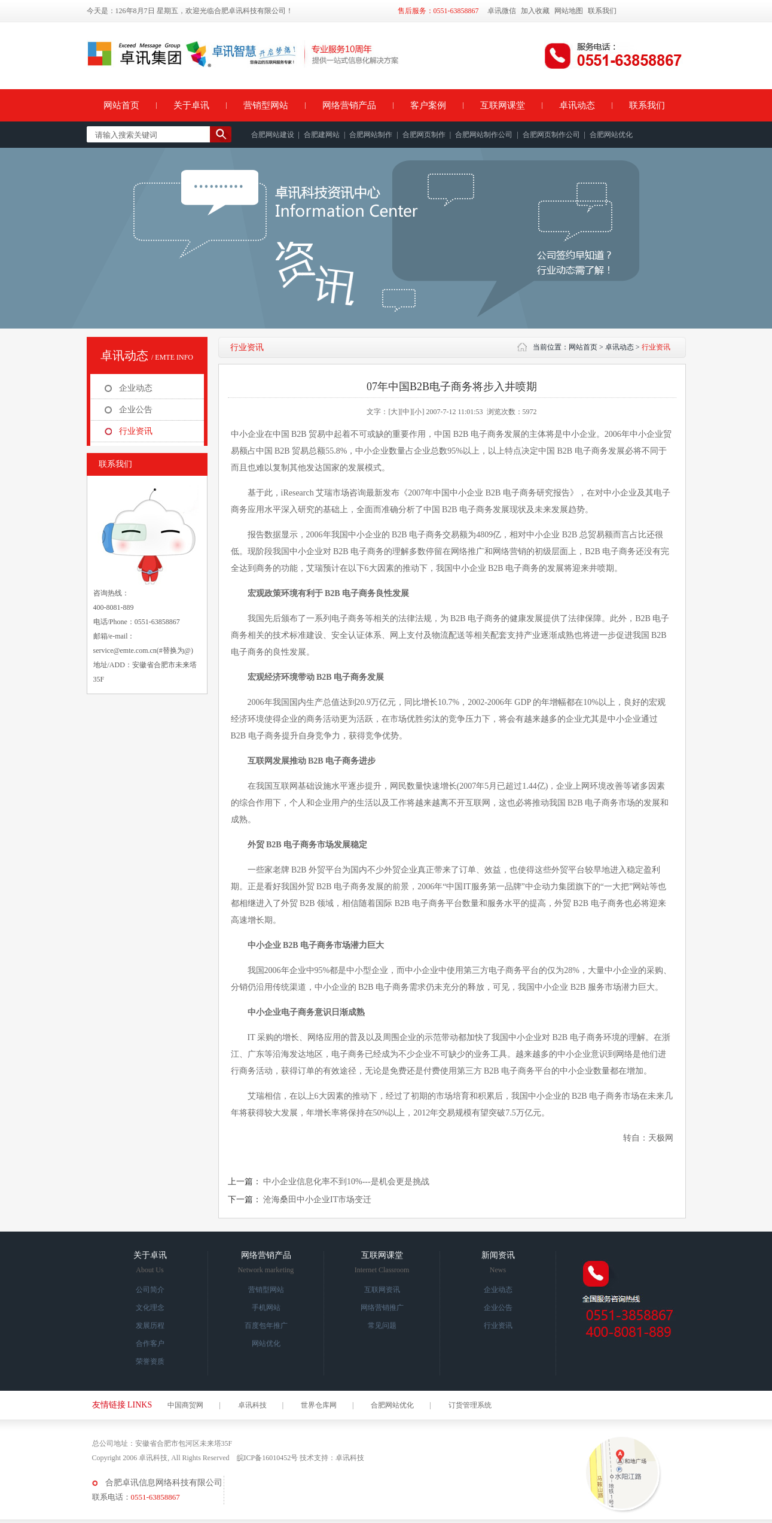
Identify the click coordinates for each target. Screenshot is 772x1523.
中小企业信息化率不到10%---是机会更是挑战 (346, 1181)
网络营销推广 (382, 1307)
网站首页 (121, 105)
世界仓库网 (319, 1405)
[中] (406, 412)
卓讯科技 (252, 1405)
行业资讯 (135, 431)
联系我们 (602, 11)
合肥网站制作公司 (483, 134)
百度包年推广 (266, 1325)
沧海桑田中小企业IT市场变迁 (317, 1199)
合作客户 (150, 1343)
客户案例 (428, 105)
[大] (394, 412)
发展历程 (150, 1325)
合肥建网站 (322, 134)
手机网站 (266, 1307)
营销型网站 (265, 105)
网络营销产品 (349, 105)
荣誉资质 (150, 1361)
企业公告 (135, 409)
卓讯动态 (577, 105)
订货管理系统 (470, 1405)
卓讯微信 (501, 11)
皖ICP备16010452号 (267, 1458)
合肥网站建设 (272, 134)
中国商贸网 (185, 1405)
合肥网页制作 (423, 134)
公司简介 (150, 1289)
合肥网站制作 (370, 134)
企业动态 (135, 388)
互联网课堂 (502, 105)
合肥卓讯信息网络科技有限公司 (163, 1482)
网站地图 (568, 11)
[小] (418, 412)
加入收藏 (535, 11)
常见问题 (382, 1325)
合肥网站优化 (611, 134)
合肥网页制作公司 (551, 134)
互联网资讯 (382, 1289)
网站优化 (266, 1343)
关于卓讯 (191, 105)
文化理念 (150, 1307)
